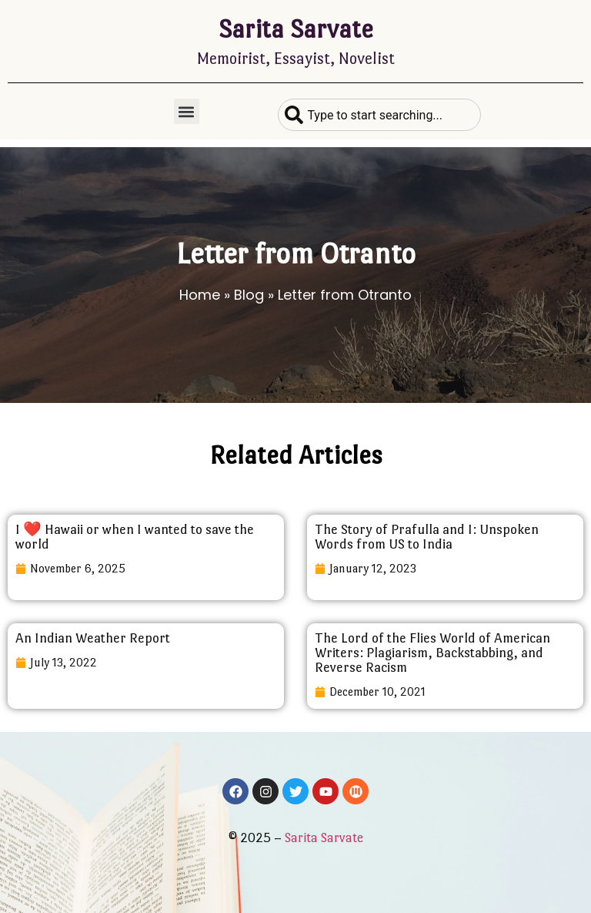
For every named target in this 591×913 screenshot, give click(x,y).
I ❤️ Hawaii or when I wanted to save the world (134, 537)
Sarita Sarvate (296, 29)
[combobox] (379, 115)
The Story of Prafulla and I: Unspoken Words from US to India (427, 537)
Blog (249, 294)
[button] (186, 111)
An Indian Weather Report (92, 638)
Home (199, 294)
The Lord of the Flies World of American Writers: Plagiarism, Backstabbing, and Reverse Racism (432, 652)
